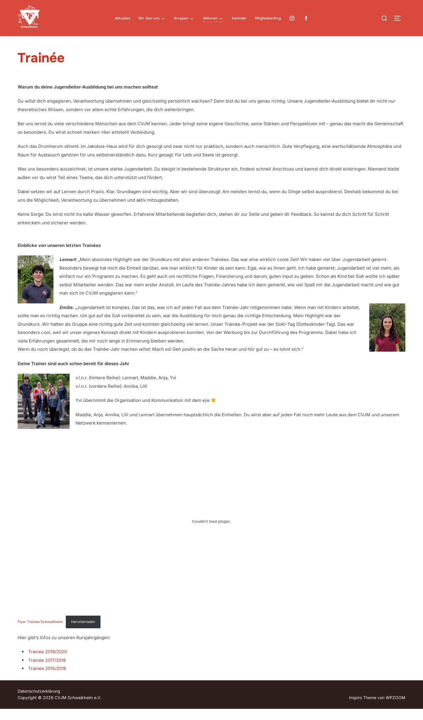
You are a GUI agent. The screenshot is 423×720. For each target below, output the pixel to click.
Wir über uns (152, 18)
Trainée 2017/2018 (47, 671)
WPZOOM (395, 708)
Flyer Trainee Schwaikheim (40, 633)
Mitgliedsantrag (268, 18)
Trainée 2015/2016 (47, 679)
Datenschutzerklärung (39, 702)
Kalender (239, 18)
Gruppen (184, 18)
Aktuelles (122, 18)
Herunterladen (83, 633)
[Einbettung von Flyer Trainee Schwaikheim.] (211, 533)
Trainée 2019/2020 (47, 663)
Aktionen (213, 18)
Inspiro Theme (362, 708)
